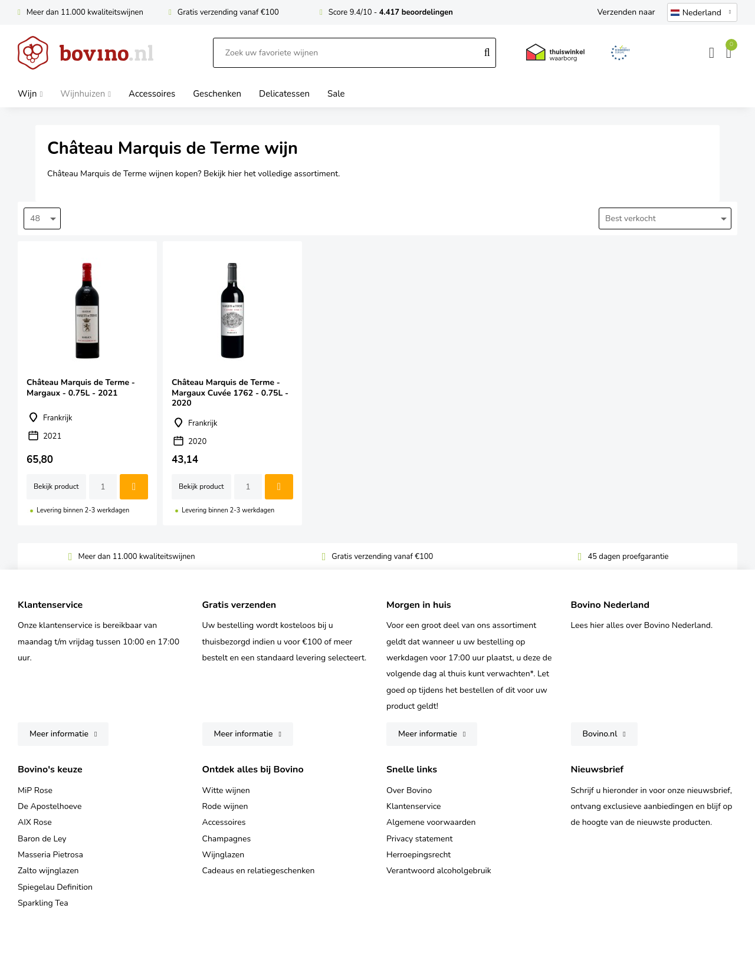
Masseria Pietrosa (50, 854)
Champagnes (226, 838)
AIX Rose (35, 822)
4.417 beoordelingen (416, 12)
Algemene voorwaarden (430, 822)
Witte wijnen (226, 790)
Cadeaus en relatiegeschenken (258, 870)
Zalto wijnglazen (48, 870)
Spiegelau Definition (55, 887)
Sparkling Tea (43, 903)
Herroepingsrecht (418, 854)
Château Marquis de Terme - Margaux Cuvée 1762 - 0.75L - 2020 (232, 383)
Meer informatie (58, 733)
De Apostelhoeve (49, 806)
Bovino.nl (600, 733)
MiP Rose (35, 790)
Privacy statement (419, 838)
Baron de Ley (42, 838)
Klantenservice (413, 806)
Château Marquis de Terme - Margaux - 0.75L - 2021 (87, 383)
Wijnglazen (223, 854)
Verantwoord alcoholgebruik (438, 870)
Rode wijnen (225, 806)
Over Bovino (409, 790)
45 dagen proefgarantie (627, 556)
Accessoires (224, 822)
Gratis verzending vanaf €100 (228, 12)
